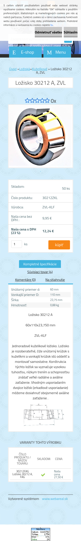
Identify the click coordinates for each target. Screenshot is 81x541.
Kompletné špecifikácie (40, 264)
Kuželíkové (39, 68)
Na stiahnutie (55, 279)
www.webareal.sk (55, 498)
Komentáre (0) (25, 279)
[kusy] (16, 244)
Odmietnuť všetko (48, 32)
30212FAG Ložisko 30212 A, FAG (22, 474)
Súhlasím (71, 32)
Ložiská (24, 68)
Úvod (13, 68)
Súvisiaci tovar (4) (39, 271)
